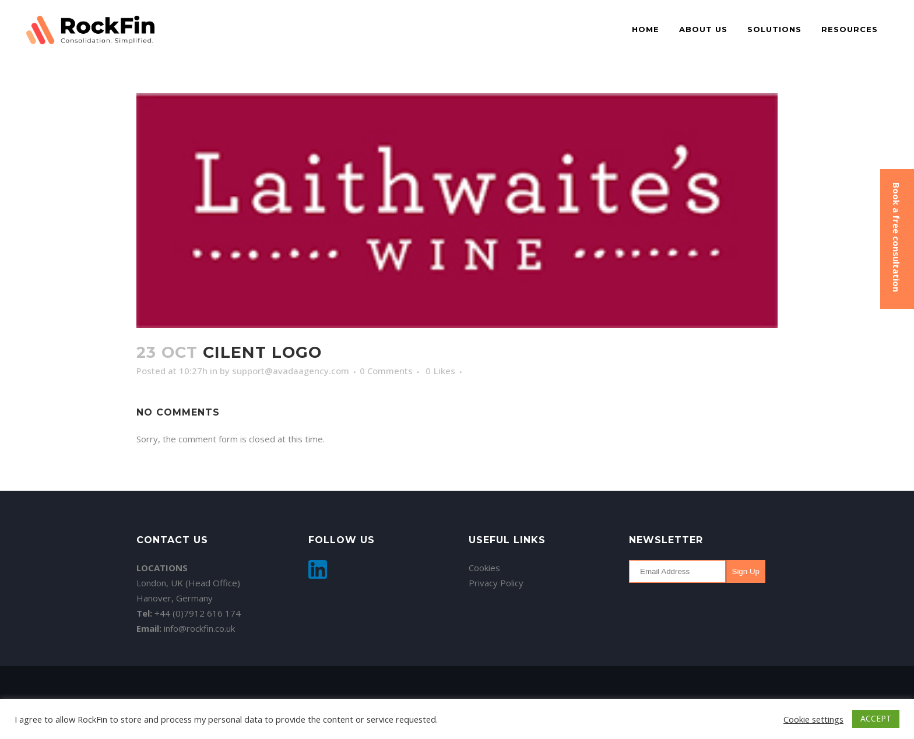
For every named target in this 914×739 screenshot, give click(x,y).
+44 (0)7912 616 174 (197, 613)
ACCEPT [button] (875, 718)
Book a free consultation (896, 237)
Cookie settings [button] (813, 719)
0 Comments (386, 370)
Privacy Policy (496, 583)
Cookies (484, 567)
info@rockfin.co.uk (199, 628)
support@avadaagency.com (290, 370)
